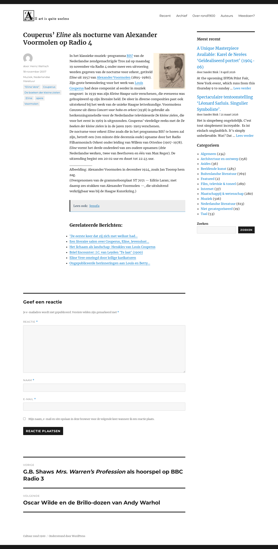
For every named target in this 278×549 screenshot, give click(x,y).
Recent (165, 16)
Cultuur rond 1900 (34, 536)
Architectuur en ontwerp (219, 159)
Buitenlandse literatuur (218, 174)
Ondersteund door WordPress (67, 536)
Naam (28, 380)
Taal (204, 214)
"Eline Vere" (32, 86)
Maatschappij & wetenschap (222, 194)
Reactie (30, 321)
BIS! (130, 56)
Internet (207, 189)
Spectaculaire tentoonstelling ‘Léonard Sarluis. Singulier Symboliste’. (225, 103)
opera (39, 98)
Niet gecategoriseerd (217, 209)
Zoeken (202, 224)
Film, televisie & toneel (218, 184)
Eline (29, 98)
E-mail (29, 399)
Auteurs (227, 16)
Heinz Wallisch (39, 66)
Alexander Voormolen (114, 77)
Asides (206, 164)
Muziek (27, 77)
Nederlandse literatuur (218, 204)
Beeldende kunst (213, 169)
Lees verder (242, 88)
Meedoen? (246, 16)
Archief (181, 16)
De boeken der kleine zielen (42, 92)
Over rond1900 (203, 16)
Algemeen (208, 154)
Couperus (49, 86)
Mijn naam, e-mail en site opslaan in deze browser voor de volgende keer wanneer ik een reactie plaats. (91, 419)
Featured (207, 179)
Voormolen (31, 103)
